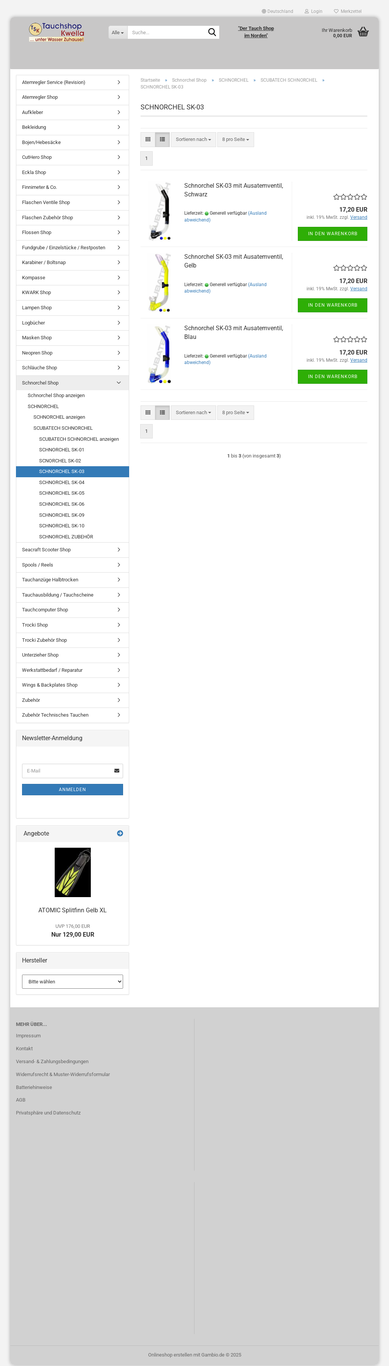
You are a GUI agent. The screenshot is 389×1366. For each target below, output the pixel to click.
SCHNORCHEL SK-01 (61, 451)
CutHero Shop (37, 158)
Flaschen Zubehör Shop (47, 219)
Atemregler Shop (40, 98)
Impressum (28, 1037)
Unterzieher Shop (40, 656)
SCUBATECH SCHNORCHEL (63, 429)
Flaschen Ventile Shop (46, 204)
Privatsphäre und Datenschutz (48, 1114)
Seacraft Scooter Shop (46, 551)
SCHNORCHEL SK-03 (61, 473)
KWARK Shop (36, 294)
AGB (20, 1101)
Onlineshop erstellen (170, 1356)
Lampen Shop (37, 309)
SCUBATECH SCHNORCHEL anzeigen (79, 440)
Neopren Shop (37, 354)
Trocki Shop (35, 626)
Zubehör (31, 701)
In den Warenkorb (332, 235)
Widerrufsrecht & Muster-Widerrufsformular (63, 1075)
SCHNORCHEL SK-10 (61, 527)
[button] (277, 11)
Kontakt (24, 1050)
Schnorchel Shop (40, 384)
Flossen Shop (36, 234)
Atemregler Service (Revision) (53, 83)
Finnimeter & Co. (39, 189)
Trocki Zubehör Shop (44, 641)
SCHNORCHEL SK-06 (61, 505)
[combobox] (193, 141)
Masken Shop (37, 339)
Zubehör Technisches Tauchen (55, 716)
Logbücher (33, 324)
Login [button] (314, 11)
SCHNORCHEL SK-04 (61, 483)
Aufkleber (32, 113)
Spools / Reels (37, 566)
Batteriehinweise (34, 1088)
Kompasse (33, 279)
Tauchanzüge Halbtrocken (50, 581)
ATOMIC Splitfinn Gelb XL (72, 911)
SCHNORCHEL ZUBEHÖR (66, 538)
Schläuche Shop (39, 369)
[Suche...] (117, 32)
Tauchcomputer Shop (45, 611)
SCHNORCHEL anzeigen (59, 418)
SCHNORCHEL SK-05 (61, 494)
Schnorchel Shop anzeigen (56, 397)
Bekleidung (34, 128)
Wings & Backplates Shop (49, 686)
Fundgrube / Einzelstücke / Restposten (63, 249)
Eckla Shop (34, 173)
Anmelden (72, 790)
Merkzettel (348, 11)
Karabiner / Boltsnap (44, 264)
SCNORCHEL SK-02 (60, 462)
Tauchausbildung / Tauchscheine (57, 596)
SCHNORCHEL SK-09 (61, 516)
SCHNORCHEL (43, 407)
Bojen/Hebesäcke (41, 143)
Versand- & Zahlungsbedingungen (52, 1062)
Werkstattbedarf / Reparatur (52, 671)
